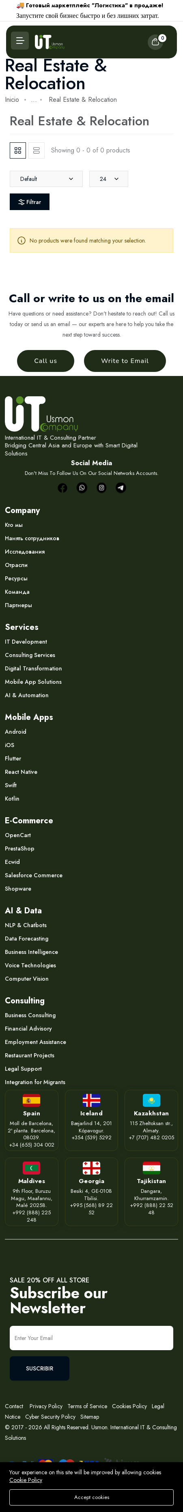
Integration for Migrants (35, 1082)
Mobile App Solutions (33, 682)
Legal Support (23, 1069)
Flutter (13, 758)
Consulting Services (30, 655)
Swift (11, 785)
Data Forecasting (26, 938)
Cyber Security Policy (50, 1417)
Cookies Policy (129, 1406)
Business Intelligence (31, 952)
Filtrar (29, 202)
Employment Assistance (35, 1042)
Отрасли (16, 565)
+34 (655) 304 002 (31, 1145)
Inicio (12, 99)
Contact (14, 1406)
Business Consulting (30, 1015)
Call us (45, 361)
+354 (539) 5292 (91, 1137)
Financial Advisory (28, 1028)
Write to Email (125, 361)
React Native (21, 772)
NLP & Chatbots (26, 925)
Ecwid (12, 862)
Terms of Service (87, 1406)
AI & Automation (27, 695)
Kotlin (12, 799)
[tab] (18, 150)
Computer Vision (27, 979)
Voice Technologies (30, 965)
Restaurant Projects (29, 1055)
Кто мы (14, 525)
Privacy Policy (45, 1406)
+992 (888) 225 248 (31, 1216)
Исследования (25, 552)
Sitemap (89, 1417)
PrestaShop (19, 848)
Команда (17, 592)
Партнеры (18, 605)
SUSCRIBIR (39, 1368)
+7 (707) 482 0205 (151, 1137)
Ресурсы (16, 578)
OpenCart (18, 835)
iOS (9, 745)
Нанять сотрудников (32, 538)
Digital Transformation (33, 668)
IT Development (26, 642)
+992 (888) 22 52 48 (151, 1208)
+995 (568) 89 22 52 (91, 1208)
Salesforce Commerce (33, 875)
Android (15, 732)
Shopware (18, 889)
